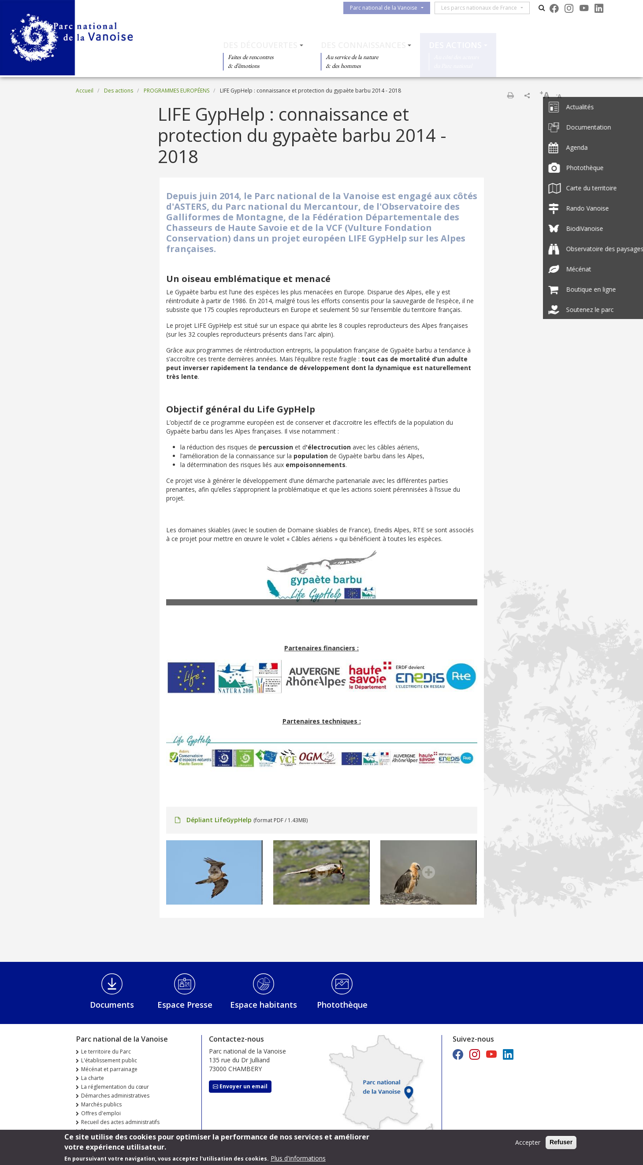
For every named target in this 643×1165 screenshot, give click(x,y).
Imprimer (510, 95)
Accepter (527, 1144)
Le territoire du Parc (106, 1051)
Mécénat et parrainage (109, 1069)
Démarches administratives (115, 1095)
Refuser (561, 1143)
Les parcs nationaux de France (482, 7)
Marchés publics (101, 1104)
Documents (112, 1004)
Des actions (455, 45)
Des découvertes (260, 45)
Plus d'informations (298, 1160)
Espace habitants (263, 1004)
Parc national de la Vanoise (387, 7)
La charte (92, 1078)
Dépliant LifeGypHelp (219, 820)
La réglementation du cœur (115, 1087)
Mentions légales (102, 1131)
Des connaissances (363, 45)
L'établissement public (109, 1060)
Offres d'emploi (101, 1113)
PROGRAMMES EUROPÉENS (176, 90)
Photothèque (342, 1004)
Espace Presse (184, 1004)
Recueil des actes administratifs (120, 1122)
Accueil (84, 90)
